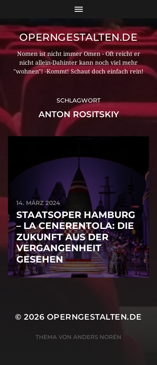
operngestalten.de (78, 37)
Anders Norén (97, 336)
